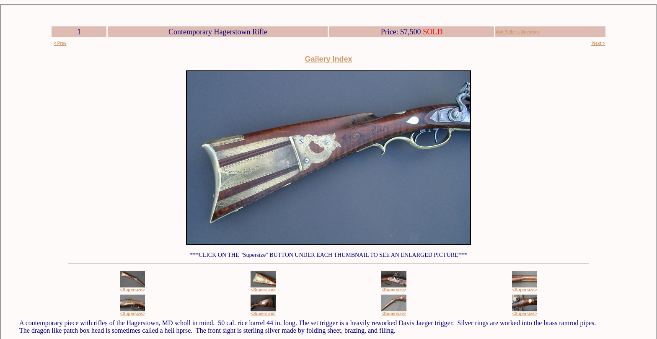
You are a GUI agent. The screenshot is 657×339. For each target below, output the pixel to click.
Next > (598, 43)
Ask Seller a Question (517, 32)
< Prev (60, 43)
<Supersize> (132, 289)
